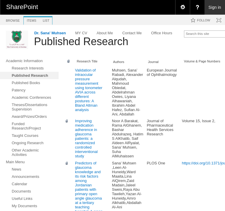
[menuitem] (182, 7)
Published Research (81, 41)
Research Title (87, 61)
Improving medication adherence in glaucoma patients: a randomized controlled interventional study (86, 138)
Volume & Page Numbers (202, 61)
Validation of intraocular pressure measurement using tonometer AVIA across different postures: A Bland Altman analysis (88, 90)
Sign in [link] (215, 7)
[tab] (13, 19)
